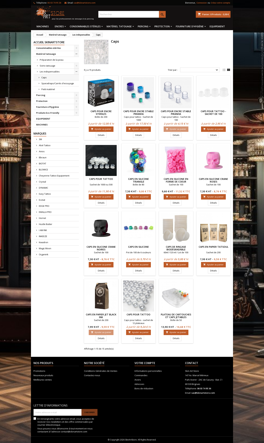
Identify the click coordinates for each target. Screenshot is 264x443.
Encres (59, 26)
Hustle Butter (45, 224)
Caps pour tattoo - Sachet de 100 (213, 113)
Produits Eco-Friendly (47, 112)
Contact (191, 363)
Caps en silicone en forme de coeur (176, 180)
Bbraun (42, 157)
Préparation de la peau (51, 59)
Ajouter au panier (101, 129)
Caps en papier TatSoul (213, 246)
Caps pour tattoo (101, 179)
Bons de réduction (144, 388)
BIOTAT (42, 163)
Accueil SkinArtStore (49, 42)
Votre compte (145, 363)
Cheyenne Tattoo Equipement (53, 175)
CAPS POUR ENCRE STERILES (101, 113)
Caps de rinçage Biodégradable (176, 248)
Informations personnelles (148, 370)
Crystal (42, 181)
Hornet (42, 218)
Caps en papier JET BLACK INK (101, 316)
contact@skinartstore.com (74, 431)
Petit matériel (48, 89)
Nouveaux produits (43, 375)
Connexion (201, 2)
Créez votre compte (220, 2)
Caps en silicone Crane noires (101, 248)
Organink (43, 254)
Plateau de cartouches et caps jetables (176, 316)
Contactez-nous (92, 375)
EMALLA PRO (45, 212)
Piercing (143, 26)
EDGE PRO (43, 205)
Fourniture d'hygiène (190, 26)
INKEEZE (42, 236)
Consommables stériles (85, 26)
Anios (41, 151)
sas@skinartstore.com (84, 2)
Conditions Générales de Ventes (100, 370)
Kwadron (43, 242)
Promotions (39, 370)
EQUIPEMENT (217, 26)
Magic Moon (44, 248)
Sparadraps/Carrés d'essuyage (57, 83)
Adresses (139, 384)
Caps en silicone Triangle (138, 180)
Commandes (141, 375)
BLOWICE (43, 169)
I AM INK (42, 230)
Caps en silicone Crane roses (213, 180)
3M (40, 139)
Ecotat (41, 199)
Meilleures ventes (43, 379)
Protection (162, 26)
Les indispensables (50, 71)
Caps (44, 77)
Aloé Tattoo (44, 145)
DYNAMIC (43, 187)
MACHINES (43, 26)
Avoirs (138, 379)
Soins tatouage (47, 65)
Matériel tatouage (119, 26)
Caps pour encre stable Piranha (138, 113)
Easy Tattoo (44, 193)
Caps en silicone (138, 246)
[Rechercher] (132, 14)
